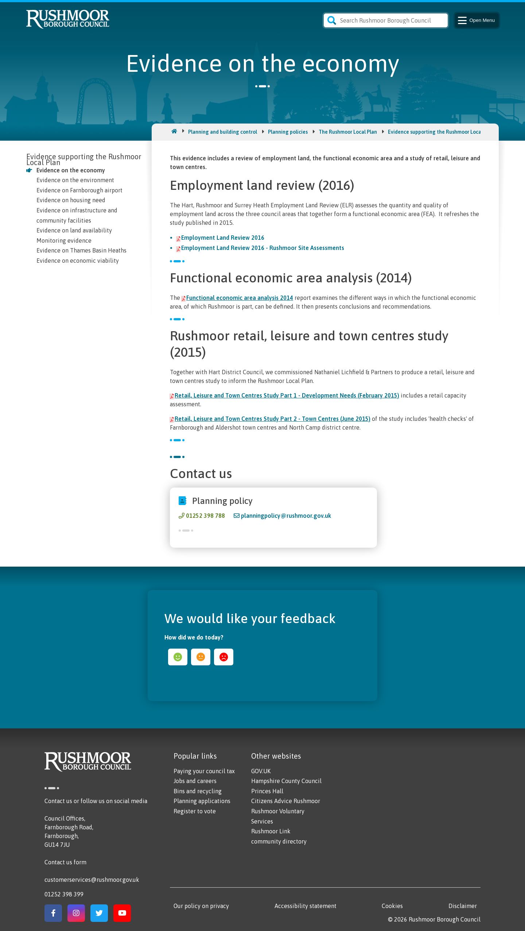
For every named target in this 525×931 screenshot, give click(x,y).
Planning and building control (222, 132)
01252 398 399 (63, 894)
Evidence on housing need (70, 200)
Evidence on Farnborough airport (79, 190)
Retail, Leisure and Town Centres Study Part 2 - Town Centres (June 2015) (272, 418)
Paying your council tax (204, 771)
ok (200, 657)
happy (177, 657)
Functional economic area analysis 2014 (239, 297)
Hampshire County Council (286, 781)
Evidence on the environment (75, 180)
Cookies (392, 906)
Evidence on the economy (70, 170)
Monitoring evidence (64, 240)
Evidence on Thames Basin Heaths (81, 250)
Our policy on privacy (201, 906)
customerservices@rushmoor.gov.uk (91, 879)
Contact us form (65, 862)
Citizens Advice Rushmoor (285, 801)
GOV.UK (261, 771)
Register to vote (195, 811)
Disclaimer (462, 906)
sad (223, 657)
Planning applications (202, 801)
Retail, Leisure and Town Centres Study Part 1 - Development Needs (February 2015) (287, 395)
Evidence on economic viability (77, 260)
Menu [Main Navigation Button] (475, 20)
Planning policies (288, 132)
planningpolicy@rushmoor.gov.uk (286, 515)
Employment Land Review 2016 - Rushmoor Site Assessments (262, 248)
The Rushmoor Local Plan (348, 132)
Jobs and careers (195, 781)
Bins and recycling (198, 791)
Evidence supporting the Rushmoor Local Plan (441, 132)
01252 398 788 (205, 515)
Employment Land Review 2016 (222, 237)
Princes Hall (267, 791)
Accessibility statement (306, 906)
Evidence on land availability (74, 230)
